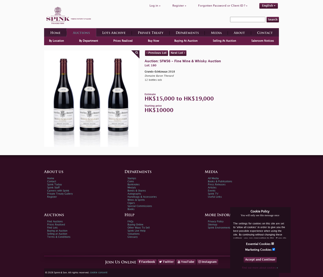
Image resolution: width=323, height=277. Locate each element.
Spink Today (54, 185)
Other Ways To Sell (139, 228)
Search (272, 19)
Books (131, 209)
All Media (213, 178)
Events (211, 191)
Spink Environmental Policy (223, 228)
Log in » (155, 5)
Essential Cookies (260, 243)
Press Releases (217, 185)
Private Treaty (150, 33)
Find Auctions (55, 221)
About (239, 33)
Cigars (131, 203)
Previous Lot (156, 52)
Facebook (147, 261)
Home (55, 33)
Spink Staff (53, 188)
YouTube (186, 261)
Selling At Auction (224, 41)
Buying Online (135, 225)
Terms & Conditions (58, 237)
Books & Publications (220, 181)
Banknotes (134, 185)
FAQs (130, 221)
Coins (131, 181)
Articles (212, 188)
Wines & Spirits (136, 200)
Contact (265, 33)
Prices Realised (122, 41)
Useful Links (215, 197)
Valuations (134, 234)
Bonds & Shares (137, 191)
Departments (187, 33)
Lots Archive (114, 33)
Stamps (132, 178)
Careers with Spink (58, 191)
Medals (132, 188)
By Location (56, 41)
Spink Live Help (137, 231)
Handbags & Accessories (142, 197)
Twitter (166, 261)
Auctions (81, 33)
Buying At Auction (186, 41)
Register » (179, 5)
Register (52, 197)
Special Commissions (140, 206)
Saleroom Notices (262, 41)
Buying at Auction (57, 231)
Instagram (207, 261)
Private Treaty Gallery (60, 194)
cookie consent (98, 272)
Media (216, 33)
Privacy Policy (216, 221)
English (268, 5)
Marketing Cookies (260, 249)
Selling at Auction (57, 234)
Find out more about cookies (260, 268)
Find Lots (52, 228)
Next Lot (178, 52)
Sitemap (212, 225)
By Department (88, 41)
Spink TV (213, 194)
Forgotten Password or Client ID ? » (222, 5)
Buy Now (153, 41)
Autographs (134, 194)
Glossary (133, 237)
